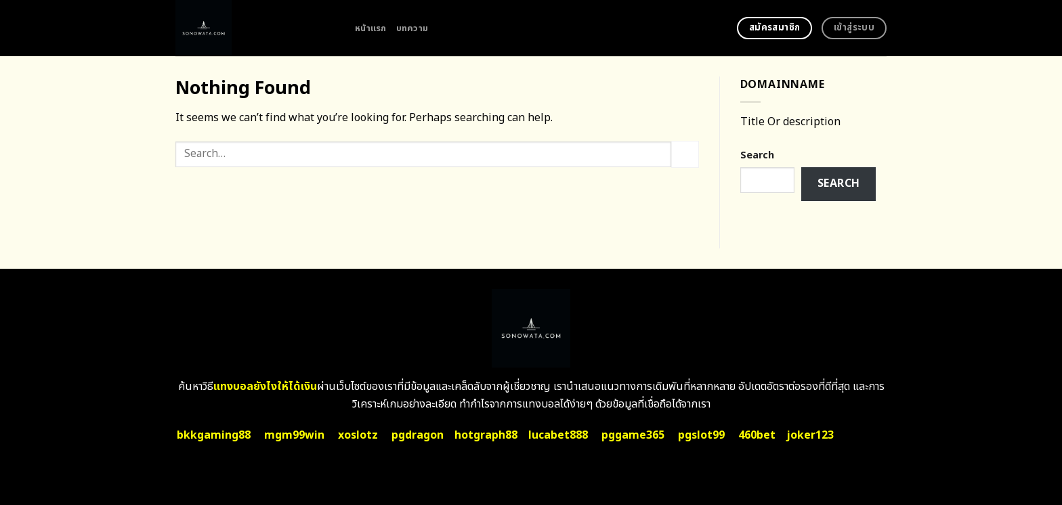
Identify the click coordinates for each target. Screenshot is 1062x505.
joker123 (810, 435)
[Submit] (684, 154)
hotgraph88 (485, 435)
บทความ (412, 28)
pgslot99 (701, 435)
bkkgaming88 (214, 435)
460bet (757, 435)
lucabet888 (558, 435)
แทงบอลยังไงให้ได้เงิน (265, 386)
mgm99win (294, 435)
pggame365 (632, 435)
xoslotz (358, 435)
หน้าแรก (371, 28)
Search (757, 155)
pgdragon (417, 435)
